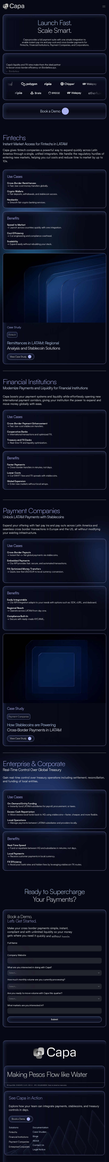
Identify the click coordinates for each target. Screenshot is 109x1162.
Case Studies (39, 1132)
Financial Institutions (18, 1136)
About (36, 1141)
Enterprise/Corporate (19, 1146)
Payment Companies (19, 1141)
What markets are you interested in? (25, 1005)
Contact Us (38, 1145)
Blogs (36, 1136)
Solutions (13, 1127)
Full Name (12, 943)
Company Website (16, 955)
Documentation (40, 1127)
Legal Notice (39, 1149)
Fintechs (13, 1132)
